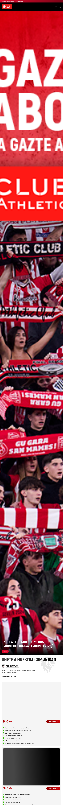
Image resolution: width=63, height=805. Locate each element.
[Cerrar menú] (60, 1)
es (56, 6)
